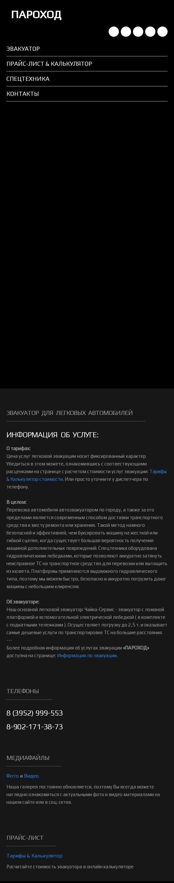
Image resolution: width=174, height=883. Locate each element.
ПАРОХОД (36, 14)
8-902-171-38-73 (34, 726)
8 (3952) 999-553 (34, 713)
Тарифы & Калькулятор (34, 856)
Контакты (22, 93)
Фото (12, 776)
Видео (31, 776)
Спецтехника (27, 78)
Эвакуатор (23, 48)
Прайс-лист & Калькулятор (49, 63)
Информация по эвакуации (87, 655)
